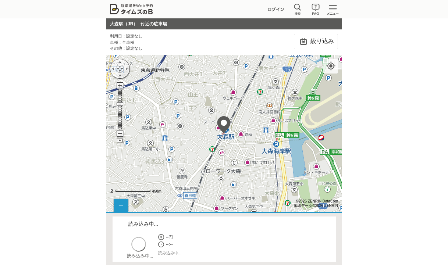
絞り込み (316, 41)
